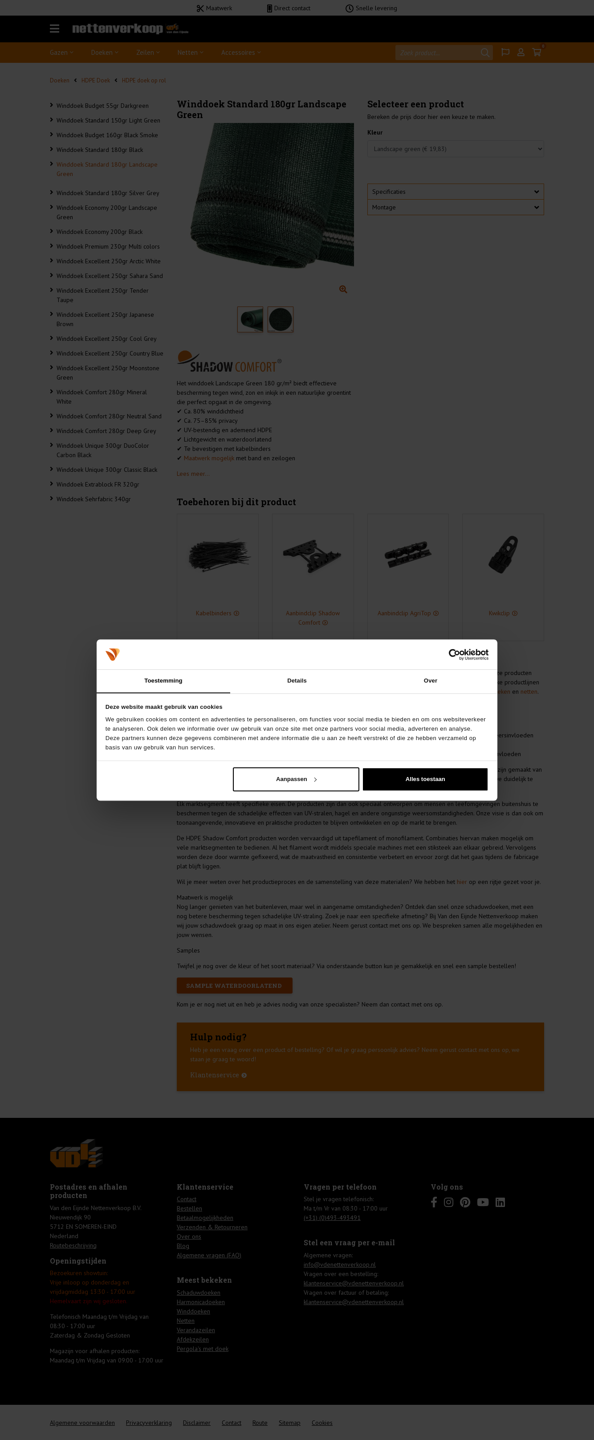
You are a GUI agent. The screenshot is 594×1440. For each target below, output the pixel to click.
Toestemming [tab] (163, 680)
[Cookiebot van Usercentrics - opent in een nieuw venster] (449, 654)
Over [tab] (430, 680)
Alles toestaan (425, 779)
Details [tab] (297, 680)
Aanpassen (296, 779)
